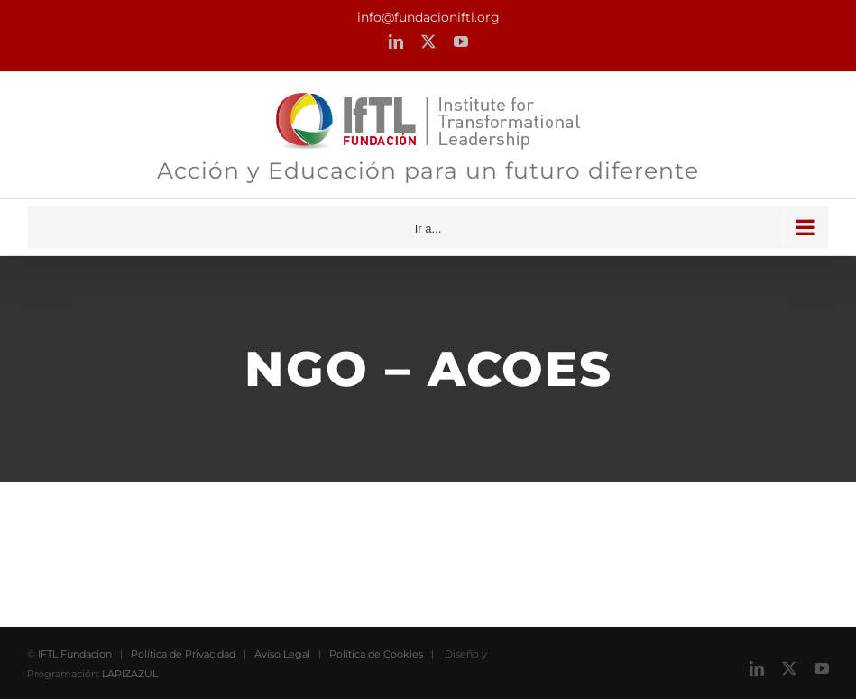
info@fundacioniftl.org (428, 17)
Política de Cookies (376, 654)
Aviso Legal (282, 654)
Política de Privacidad (183, 654)
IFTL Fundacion (75, 654)
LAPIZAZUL (130, 673)
